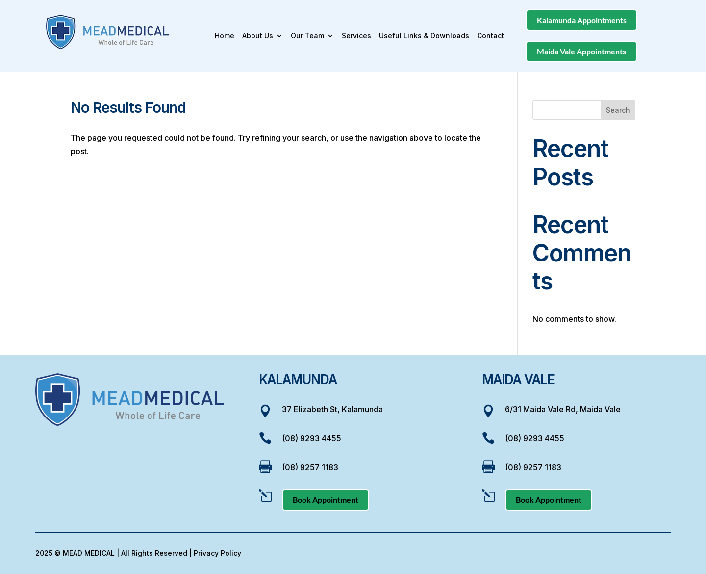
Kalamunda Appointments (582, 20)
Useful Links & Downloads (424, 36)
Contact (490, 36)
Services (356, 36)
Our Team (307, 36)
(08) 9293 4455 (311, 438)
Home (224, 36)
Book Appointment (325, 499)
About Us (257, 36)
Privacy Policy (217, 553)
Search (618, 110)
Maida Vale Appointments (581, 51)
